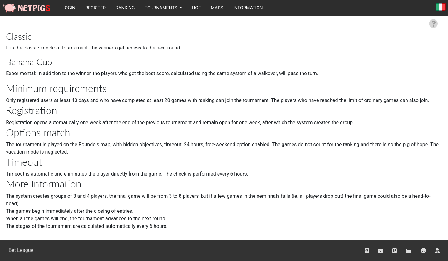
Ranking (125, 8)
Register (95, 8)
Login (68, 8)
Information (248, 8)
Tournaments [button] (162, 8)
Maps (217, 8)
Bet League (20, 250)
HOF (196, 8)
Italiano (441, 7)
